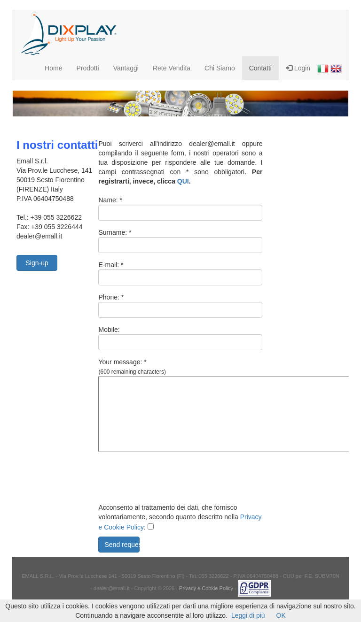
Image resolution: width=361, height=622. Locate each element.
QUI (183, 181)
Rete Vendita (171, 68)
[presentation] (169, 479)
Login (298, 68)
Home (53, 68)
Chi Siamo (219, 68)
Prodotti (87, 68)
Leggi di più (248, 615)
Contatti (260, 68)
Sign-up (36, 263)
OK (281, 615)
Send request (121, 544)
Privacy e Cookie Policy (206, 588)
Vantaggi (126, 68)
